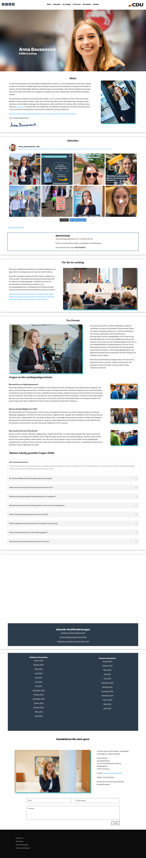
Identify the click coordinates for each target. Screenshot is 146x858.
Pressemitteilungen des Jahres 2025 (73, 636)
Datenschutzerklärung (23, 848)
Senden (114, 822)
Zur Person (77, 4)
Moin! (49, 4)
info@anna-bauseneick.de (112, 772)
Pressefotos (19, 841)
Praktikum (20, 105)
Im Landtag (67, 4)
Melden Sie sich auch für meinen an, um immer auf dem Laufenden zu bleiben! (42, 112)
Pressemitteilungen (22, 844)
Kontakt (96, 4)
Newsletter (87, 4)
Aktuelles (57, 4)
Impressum (19, 838)
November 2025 (107, 690)
